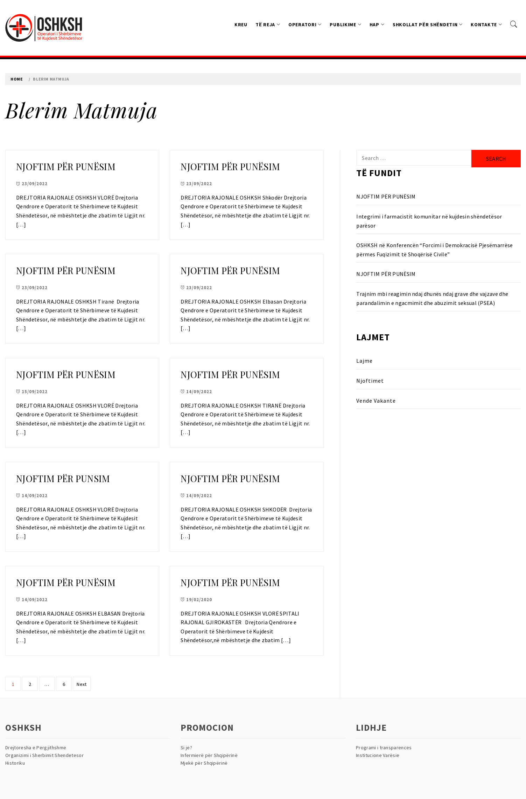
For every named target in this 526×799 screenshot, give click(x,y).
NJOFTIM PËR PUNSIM (63, 478)
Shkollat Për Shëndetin (428, 24)
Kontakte (486, 24)
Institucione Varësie (377, 755)
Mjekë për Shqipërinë (204, 763)
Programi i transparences (384, 747)
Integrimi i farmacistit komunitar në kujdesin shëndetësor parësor (429, 221)
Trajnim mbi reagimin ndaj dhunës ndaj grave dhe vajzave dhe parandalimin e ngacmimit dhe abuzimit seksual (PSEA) (432, 298)
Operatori (305, 24)
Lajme (364, 360)
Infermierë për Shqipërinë (209, 755)
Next (81, 684)
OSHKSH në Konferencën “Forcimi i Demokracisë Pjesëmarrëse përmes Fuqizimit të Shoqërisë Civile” (434, 250)
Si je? (186, 747)
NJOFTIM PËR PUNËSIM (65, 166)
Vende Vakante (376, 400)
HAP (377, 24)
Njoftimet (370, 380)
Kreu (240, 24)
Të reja (267, 24)
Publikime (345, 24)
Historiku (15, 763)
